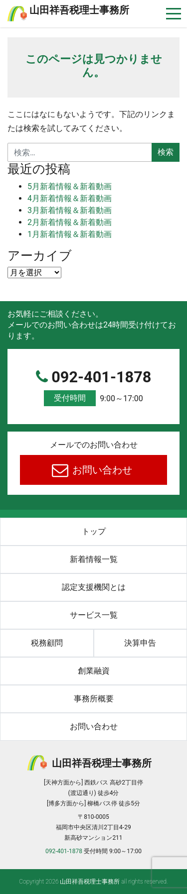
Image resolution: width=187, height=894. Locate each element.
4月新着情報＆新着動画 (69, 198)
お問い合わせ (101, 470)
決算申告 (140, 643)
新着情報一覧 (94, 559)
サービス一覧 (94, 615)
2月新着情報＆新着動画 (69, 222)
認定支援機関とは (94, 587)
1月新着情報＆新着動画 (69, 234)
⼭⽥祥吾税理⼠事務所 (79, 10)
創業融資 (94, 670)
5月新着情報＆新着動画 (69, 186)
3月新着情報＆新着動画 (69, 210)
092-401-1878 (93, 387)
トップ (94, 531)
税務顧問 (47, 643)
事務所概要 (94, 698)
